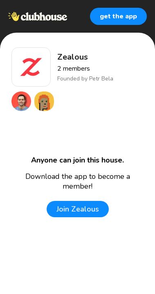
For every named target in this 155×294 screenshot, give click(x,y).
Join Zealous (77, 209)
